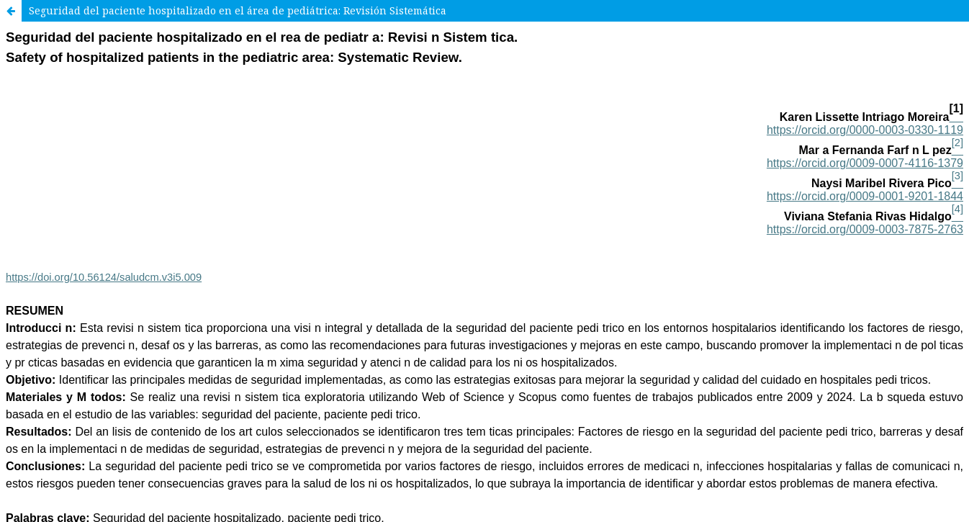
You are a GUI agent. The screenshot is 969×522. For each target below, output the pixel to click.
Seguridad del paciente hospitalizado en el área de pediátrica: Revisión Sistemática (237, 10)
